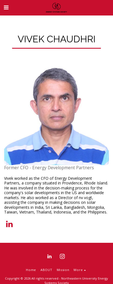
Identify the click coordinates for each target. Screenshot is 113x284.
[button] (6, 7)
